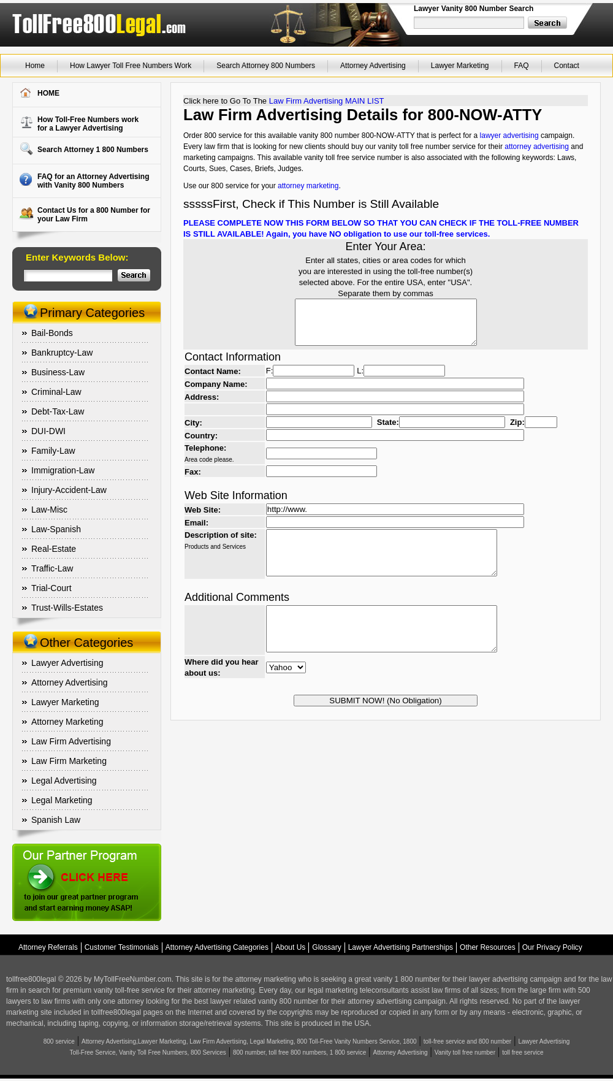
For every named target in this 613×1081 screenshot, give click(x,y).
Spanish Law (55, 820)
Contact (566, 65)
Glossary (326, 947)
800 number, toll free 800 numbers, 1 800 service (299, 1052)
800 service (59, 1041)
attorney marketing (308, 185)
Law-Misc (49, 509)
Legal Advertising (64, 780)
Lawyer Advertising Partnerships (400, 947)
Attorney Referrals (48, 947)
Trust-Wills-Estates (67, 608)
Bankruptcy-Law (62, 352)
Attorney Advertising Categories (217, 947)
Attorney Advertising (373, 65)
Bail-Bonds (52, 333)
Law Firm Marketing (69, 761)
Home (35, 65)
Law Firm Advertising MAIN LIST (326, 100)
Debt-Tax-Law (57, 411)
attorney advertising (536, 146)
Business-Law (58, 372)
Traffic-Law (52, 568)
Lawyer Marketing (460, 65)
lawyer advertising (509, 135)
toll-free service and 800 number (467, 1041)
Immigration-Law (62, 470)
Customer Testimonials (122, 947)
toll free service (522, 1052)
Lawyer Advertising (67, 663)
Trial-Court (51, 588)
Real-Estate (53, 549)
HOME (48, 93)
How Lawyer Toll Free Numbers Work (130, 65)
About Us (290, 947)
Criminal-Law (56, 392)
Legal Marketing (62, 800)
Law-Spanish (56, 529)
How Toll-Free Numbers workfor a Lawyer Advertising (88, 123)
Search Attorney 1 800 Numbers (92, 149)
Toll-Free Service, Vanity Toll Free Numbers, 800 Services (148, 1052)
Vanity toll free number (465, 1052)
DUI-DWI (48, 431)
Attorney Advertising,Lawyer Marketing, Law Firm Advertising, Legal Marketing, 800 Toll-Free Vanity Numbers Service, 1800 (249, 1041)
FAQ (521, 65)
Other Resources (488, 947)
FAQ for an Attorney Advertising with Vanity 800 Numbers (93, 180)
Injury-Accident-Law (69, 490)
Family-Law (53, 451)
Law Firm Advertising (71, 741)
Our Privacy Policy (552, 947)
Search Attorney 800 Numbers (265, 65)
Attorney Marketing (67, 722)
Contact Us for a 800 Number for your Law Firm (93, 214)
